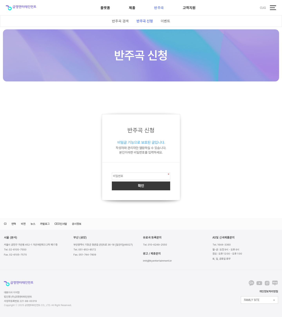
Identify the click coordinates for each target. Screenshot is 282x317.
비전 (23, 223)
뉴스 (33, 223)
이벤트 (165, 21)
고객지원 (189, 8)
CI (5, 223)
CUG (263, 8)
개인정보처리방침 (268, 291)
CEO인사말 (60, 223)
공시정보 (76, 223)
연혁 (13, 223)
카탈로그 (45, 223)
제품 (132, 8)
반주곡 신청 (144, 21)
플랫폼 (105, 8)
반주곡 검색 (120, 21)
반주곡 (159, 8)
